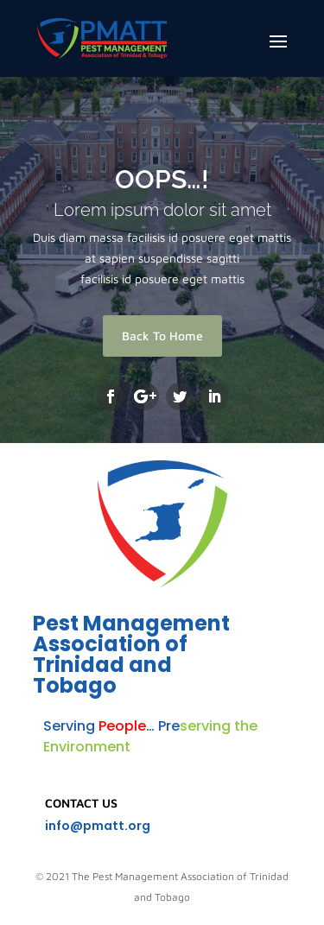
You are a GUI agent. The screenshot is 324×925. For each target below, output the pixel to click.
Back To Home (162, 335)
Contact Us (81, 802)
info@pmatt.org (97, 825)
